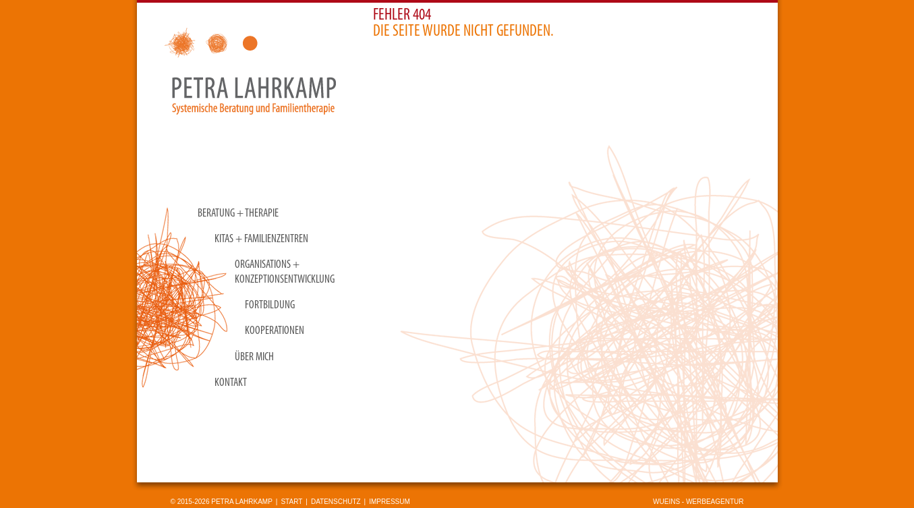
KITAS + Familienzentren (261, 239)
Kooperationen (274, 331)
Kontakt (231, 383)
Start (291, 501)
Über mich (254, 357)
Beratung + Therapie (238, 213)
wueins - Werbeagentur (698, 501)
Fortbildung (270, 305)
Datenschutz (336, 501)
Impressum (389, 501)
